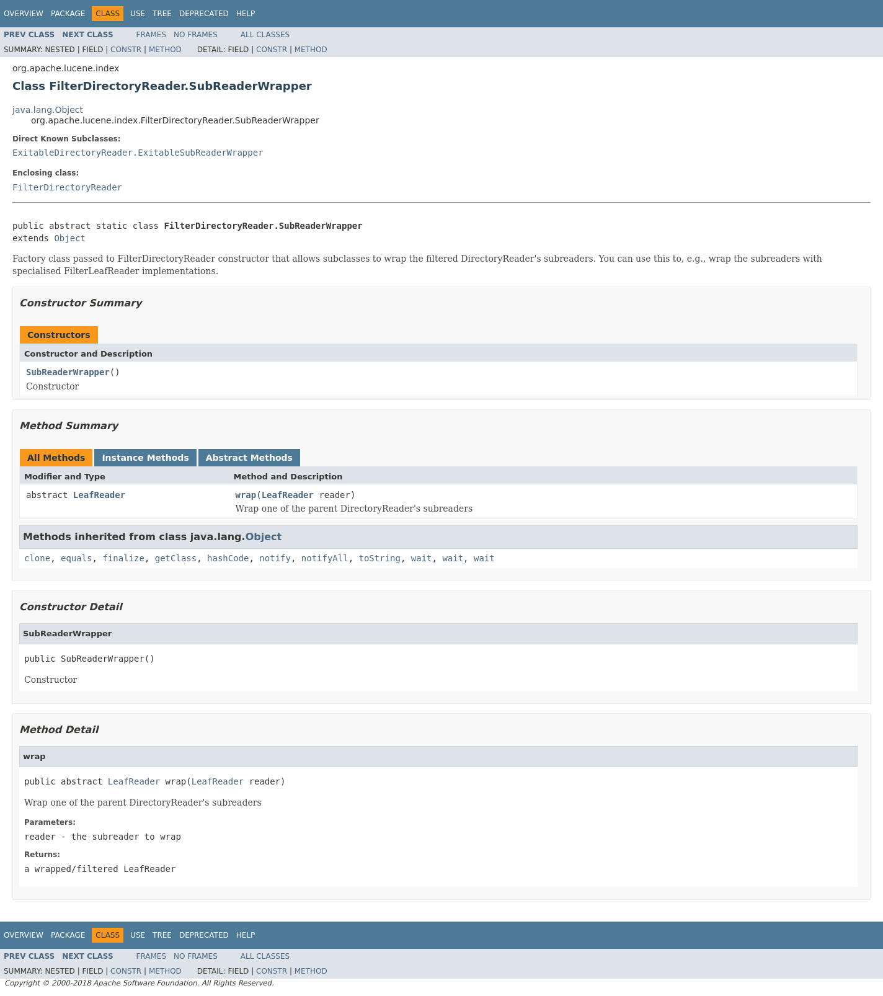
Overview (23, 13)
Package (68, 13)
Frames (151, 34)
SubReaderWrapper (68, 372)
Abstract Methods (249, 458)
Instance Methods (145, 458)
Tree (162, 13)
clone (37, 558)
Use (137, 13)
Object (70, 238)
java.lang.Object (47, 110)
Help (245, 13)
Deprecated (204, 13)
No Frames (196, 34)
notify (275, 558)
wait (421, 558)
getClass (176, 558)
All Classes (265, 34)
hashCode (228, 558)
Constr (125, 49)
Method (165, 49)
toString (380, 558)
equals (76, 558)
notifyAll (324, 558)
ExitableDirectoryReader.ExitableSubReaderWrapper (138, 153)
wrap (246, 495)
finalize (123, 558)
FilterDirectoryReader (67, 187)
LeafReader (99, 495)
